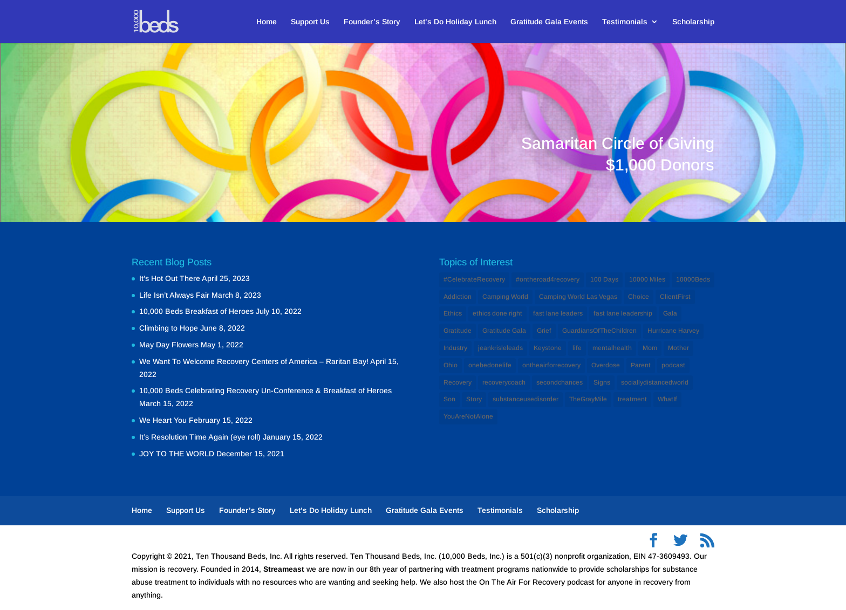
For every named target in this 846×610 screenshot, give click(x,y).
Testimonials (624, 22)
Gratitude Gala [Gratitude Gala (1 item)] (504, 330)
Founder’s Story (372, 22)
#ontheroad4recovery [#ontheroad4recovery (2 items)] (547, 279)
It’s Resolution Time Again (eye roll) (200, 437)
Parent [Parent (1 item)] (641, 365)
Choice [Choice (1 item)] (638, 296)
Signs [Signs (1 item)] (601, 382)
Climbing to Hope (168, 328)
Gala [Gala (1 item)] (670, 313)
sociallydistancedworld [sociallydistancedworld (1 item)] (654, 382)
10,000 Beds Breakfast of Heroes (196, 311)
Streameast (283, 569)
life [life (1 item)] (577, 348)
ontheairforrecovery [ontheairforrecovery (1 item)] (551, 365)
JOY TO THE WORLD (176, 453)
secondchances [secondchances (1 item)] (559, 382)
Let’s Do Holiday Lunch (455, 22)
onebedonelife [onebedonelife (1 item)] (489, 365)
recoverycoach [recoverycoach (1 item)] (504, 382)
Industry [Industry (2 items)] (455, 348)
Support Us (310, 22)
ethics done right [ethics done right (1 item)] (497, 313)
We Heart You (163, 420)
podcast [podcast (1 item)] (673, 365)
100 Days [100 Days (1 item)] (604, 279)
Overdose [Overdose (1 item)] (605, 365)
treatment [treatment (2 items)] (632, 399)
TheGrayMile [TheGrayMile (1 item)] (588, 399)
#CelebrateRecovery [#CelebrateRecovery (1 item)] (474, 279)
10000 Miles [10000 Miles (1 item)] (647, 279)
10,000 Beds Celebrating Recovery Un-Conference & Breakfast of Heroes (265, 390)
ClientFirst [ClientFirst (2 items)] (675, 296)
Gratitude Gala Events (549, 22)
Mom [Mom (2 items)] (650, 348)
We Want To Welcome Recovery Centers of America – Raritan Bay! (254, 361)
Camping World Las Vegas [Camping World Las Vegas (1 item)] (578, 296)
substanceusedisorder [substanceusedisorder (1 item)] (525, 399)
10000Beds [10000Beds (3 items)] (693, 279)
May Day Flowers (169, 344)
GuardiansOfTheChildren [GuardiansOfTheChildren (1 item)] (599, 330)
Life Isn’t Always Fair (174, 295)
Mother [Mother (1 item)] (678, 348)
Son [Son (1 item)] (449, 399)
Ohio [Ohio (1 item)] (451, 365)
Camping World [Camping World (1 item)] (505, 296)
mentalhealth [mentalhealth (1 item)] (612, 348)
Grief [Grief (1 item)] (544, 330)
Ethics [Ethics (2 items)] (453, 313)
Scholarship (693, 22)
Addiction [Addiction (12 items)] (458, 296)
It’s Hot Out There (169, 278)
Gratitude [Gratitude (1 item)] (458, 330)
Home (266, 22)
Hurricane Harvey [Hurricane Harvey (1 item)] (673, 330)
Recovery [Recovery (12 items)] (458, 382)
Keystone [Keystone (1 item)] (548, 348)
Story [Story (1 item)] (474, 399)
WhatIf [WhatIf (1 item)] (667, 399)
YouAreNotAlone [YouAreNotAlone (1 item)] (468, 416)
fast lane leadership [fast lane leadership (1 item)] (622, 313)
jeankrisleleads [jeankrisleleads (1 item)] (500, 348)
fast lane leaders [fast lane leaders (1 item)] (558, 313)
